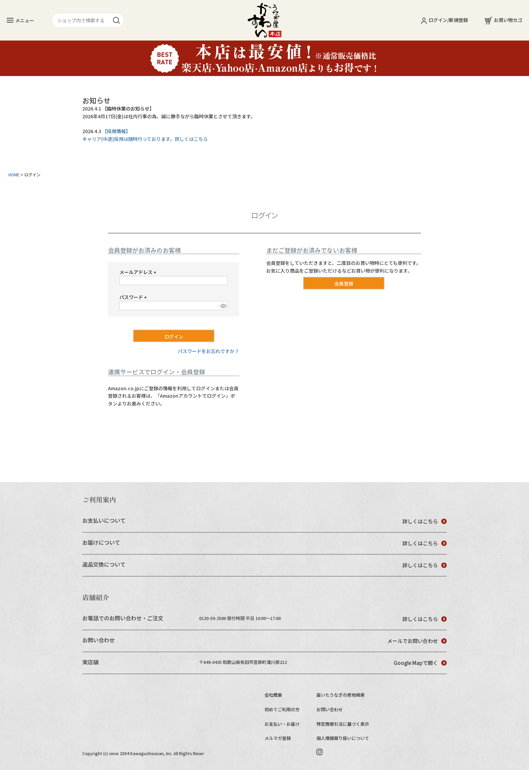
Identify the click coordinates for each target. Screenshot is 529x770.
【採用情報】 (116, 131)
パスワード (134, 297)
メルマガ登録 (277, 738)
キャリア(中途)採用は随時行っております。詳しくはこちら (145, 138)
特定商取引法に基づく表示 (342, 724)
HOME (14, 174)
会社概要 (273, 695)
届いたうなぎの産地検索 (340, 695)
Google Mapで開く (420, 662)
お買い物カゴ (503, 20)
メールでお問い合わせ (417, 640)
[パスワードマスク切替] (222, 305)
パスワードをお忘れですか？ (208, 351)
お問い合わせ (329, 709)
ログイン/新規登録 (444, 20)
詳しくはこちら (424, 521)
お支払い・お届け (282, 724)
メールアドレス (138, 272)
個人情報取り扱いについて (342, 738)
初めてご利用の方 (282, 709)
